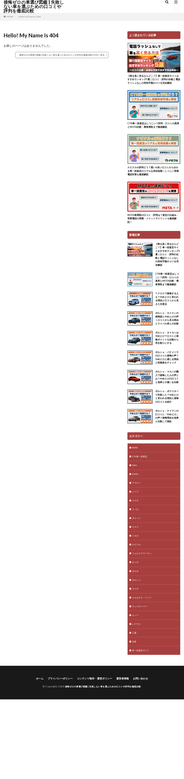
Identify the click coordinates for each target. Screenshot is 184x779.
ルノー (136, 691)
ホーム (33, 757)
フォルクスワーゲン (143, 626)
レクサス (137, 701)
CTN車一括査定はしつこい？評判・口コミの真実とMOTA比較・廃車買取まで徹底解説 (153, 133)
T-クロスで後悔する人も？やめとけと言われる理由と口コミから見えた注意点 (167, 327)
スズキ (136, 570)
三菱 (134, 710)
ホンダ (136, 635)
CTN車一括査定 (141, 523)
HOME (10, 16)
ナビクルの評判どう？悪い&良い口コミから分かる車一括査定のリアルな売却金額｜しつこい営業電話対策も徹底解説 (153, 182)
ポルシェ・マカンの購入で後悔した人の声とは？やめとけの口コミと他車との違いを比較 (167, 428)
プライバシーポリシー (56, 757)
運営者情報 (126, 757)
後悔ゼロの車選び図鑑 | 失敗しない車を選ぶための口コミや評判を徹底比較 (34, 6)
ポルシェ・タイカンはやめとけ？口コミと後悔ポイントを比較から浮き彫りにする (167, 377)
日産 (134, 719)
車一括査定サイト (142, 729)
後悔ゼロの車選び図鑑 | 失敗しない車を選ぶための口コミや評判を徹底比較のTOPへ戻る (62, 55)
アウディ (137, 551)
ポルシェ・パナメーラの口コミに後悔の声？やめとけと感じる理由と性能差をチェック (167, 402)
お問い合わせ (146, 757)
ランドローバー (141, 682)
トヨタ (136, 607)
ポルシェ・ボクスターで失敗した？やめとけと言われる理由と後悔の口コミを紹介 (167, 453)
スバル (136, 579)
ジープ (136, 561)
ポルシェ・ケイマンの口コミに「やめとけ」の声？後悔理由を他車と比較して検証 (167, 479)
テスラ (136, 598)
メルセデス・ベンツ (143, 673)
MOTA (136, 542)
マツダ (136, 663)
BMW (135, 514)
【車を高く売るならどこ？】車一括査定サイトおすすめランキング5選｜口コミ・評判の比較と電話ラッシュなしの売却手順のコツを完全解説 (153, 82)
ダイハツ (137, 589)
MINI (135, 533)
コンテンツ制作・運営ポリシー (95, 757)
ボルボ (136, 645)
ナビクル (137, 617)
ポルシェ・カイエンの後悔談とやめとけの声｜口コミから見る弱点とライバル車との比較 (167, 351)
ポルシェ (137, 654)
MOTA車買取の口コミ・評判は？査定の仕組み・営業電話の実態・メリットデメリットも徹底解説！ (153, 231)
